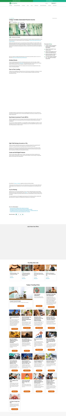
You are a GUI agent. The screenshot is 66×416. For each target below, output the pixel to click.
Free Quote (39, 370)
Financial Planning (17, 5)
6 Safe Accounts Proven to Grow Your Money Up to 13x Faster (20, 211)
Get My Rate (39, 391)
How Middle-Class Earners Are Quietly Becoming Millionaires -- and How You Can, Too (24, 210)
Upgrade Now (51, 349)
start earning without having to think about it (20, 57)
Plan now (15, 350)
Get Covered (14, 409)
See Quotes (15, 370)
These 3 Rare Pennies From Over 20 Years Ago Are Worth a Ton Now (39, 274)
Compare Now (27, 370)
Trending (49, 5)
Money (23, 271)
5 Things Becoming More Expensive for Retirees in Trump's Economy (26, 274)
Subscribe (53, 3)
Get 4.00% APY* (27, 327)
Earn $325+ (15, 391)
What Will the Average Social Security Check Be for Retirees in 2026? (21, 209)
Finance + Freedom (17, 183)
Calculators (55, 5)
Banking (10, 5)
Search (46, 3)
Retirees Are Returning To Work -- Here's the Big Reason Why (51, 274)
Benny (26, 192)
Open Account (39, 327)
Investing (23, 5)
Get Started (14, 328)
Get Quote (27, 350)
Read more (11, 277)
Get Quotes (51, 391)
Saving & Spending (43, 5)
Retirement (36, 5)
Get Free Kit (27, 391)
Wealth (11, 271)
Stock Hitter (21, 63)
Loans (32, 5)
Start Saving (51, 327)
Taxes (28, 5)
